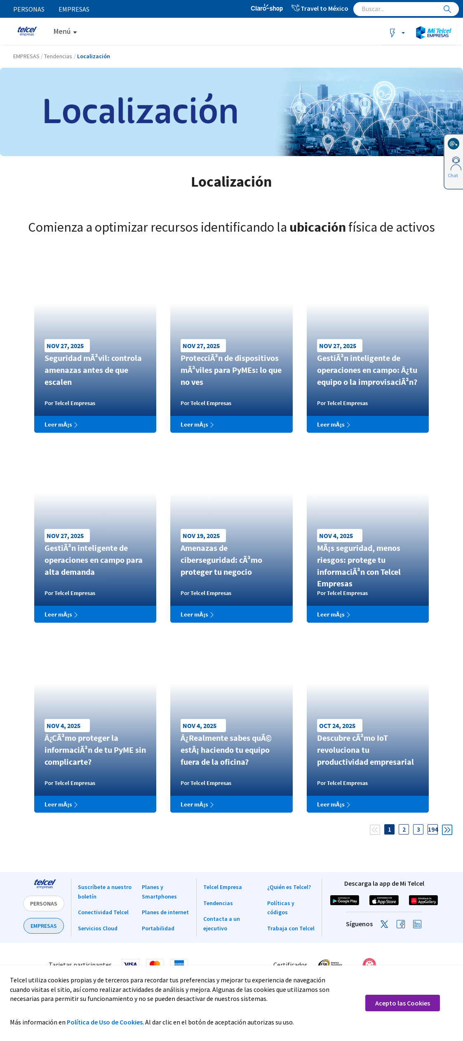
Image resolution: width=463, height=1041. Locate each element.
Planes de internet (165, 912)
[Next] (447, 826)
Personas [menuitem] (29, 9)
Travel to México (319, 8)
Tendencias (218, 903)
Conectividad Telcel (103, 912)
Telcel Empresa (222, 887)
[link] (399, 965)
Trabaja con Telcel (291, 928)
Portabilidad (158, 928)
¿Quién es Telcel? (289, 887)
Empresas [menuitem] (74, 9)
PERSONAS (43, 903)
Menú (62, 31)
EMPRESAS (44, 926)
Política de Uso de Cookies (105, 1022)
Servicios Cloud (98, 928)
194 (433, 829)
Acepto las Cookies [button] (402, 1003)
